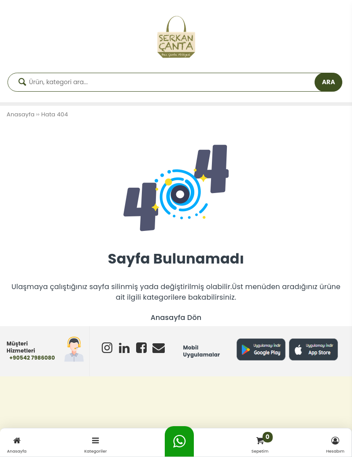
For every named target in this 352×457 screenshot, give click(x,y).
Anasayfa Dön (176, 317)
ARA (328, 82)
